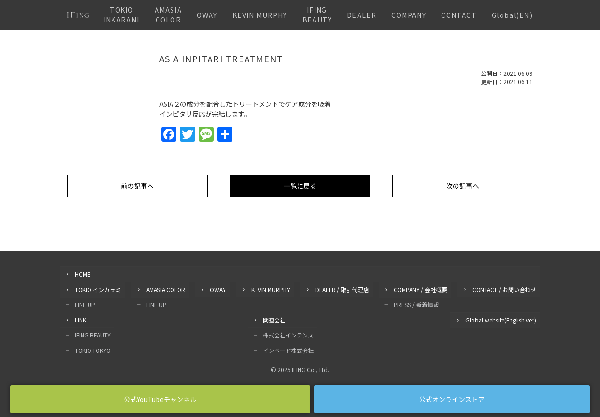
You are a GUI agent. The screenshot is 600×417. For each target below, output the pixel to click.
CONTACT (459, 15)
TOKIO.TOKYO (93, 349)
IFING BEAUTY (317, 14)
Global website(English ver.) (500, 319)
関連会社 (274, 319)
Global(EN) (512, 15)
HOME (82, 274)
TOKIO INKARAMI (122, 14)
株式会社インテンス (288, 334)
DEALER (361, 15)
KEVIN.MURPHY (259, 15)
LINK (80, 319)
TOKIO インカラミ (98, 289)
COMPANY (408, 15)
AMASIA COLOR (168, 14)
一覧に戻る (300, 185)
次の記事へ (462, 185)
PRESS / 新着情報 (416, 304)
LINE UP (85, 304)
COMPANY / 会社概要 (420, 289)
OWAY (207, 15)
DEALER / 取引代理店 (342, 289)
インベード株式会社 (288, 349)
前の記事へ (137, 185)
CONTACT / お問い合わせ (504, 289)
